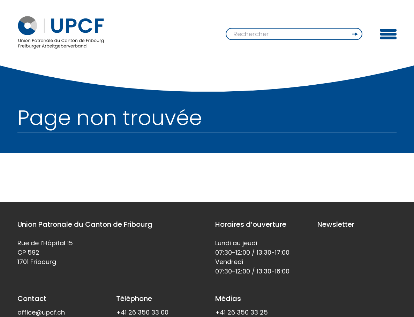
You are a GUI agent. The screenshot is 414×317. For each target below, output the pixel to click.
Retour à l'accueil (46, 176)
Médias (228, 298)
